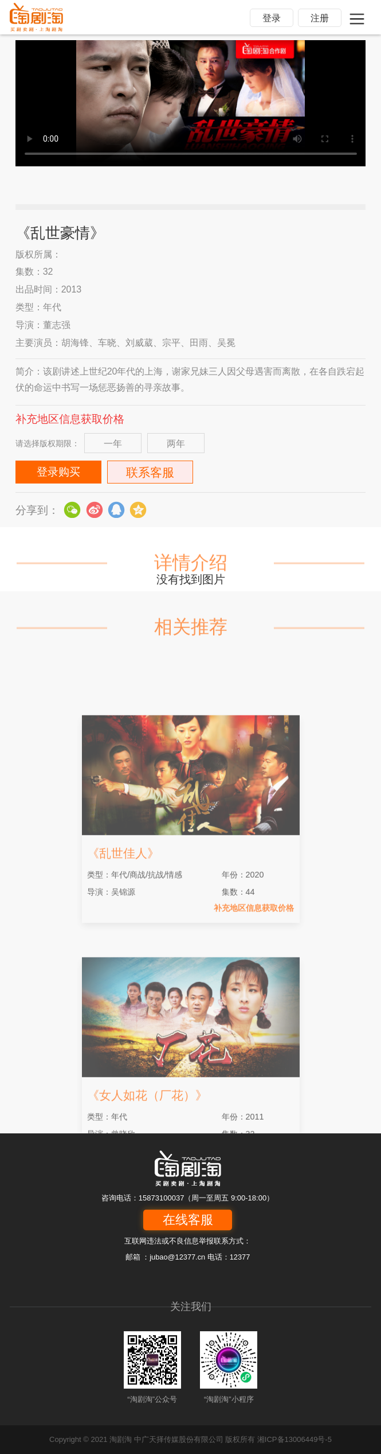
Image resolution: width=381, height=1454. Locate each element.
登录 (271, 18)
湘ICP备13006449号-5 (294, 1439)
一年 (113, 444)
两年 (176, 444)
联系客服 (150, 472)
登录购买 (58, 472)
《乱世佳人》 (123, 910)
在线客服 (188, 1220)
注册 (320, 18)
